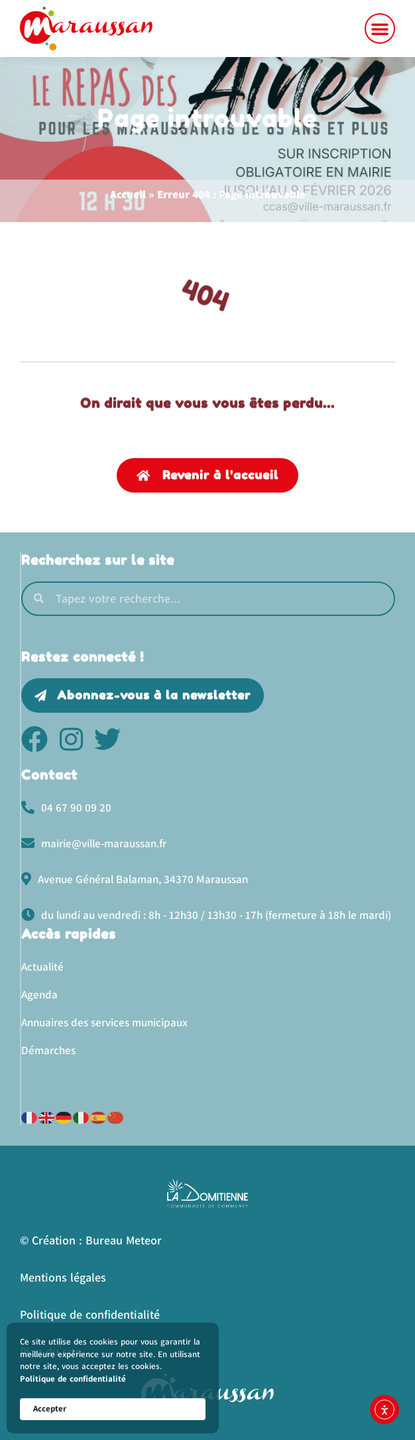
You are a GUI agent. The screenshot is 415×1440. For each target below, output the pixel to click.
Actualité (42, 966)
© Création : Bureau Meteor (91, 1240)
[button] (380, 28)
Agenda (39, 994)
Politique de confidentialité (73, 1378)
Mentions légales (63, 1277)
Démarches (48, 1050)
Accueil (128, 194)
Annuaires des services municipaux (104, 1022)
